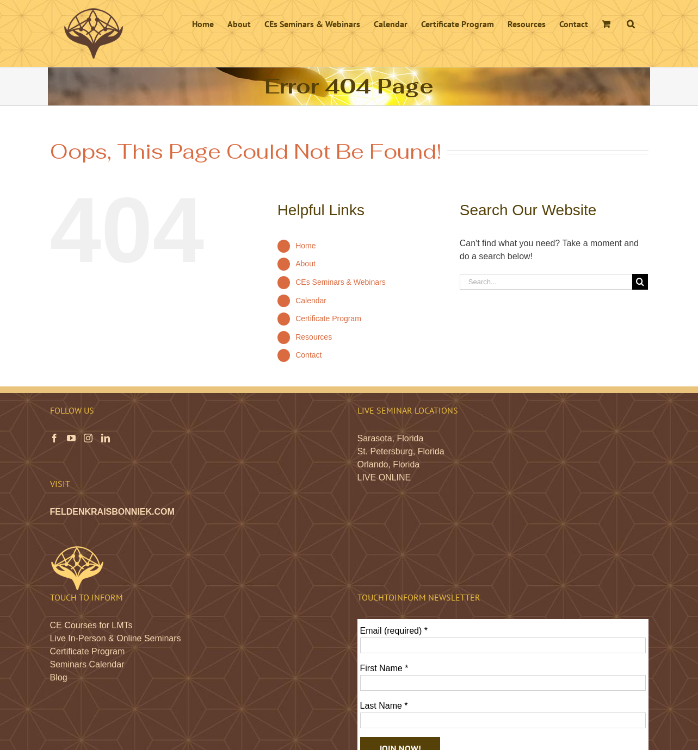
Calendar (310, 300)
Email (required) (394, 630)
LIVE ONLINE (384, 477)
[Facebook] (54, 438)
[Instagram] (88, 438)
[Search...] (546, 282)
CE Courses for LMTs (91, 625)
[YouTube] (71, 438)
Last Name (384, 705)
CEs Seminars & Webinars (340, 282)
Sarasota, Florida (390, 438)
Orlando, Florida (388, 464)
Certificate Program (328, 318)
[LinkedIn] (105, 438)
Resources (313, 337)
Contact (308, 355)
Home (305, 245)
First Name (384, 668)
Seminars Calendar (87, 664)
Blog (58, 677)
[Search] (640, 282)
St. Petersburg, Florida (400, 451)
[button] (631, 23)
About (305, 263)
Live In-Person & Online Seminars (115, 638)
